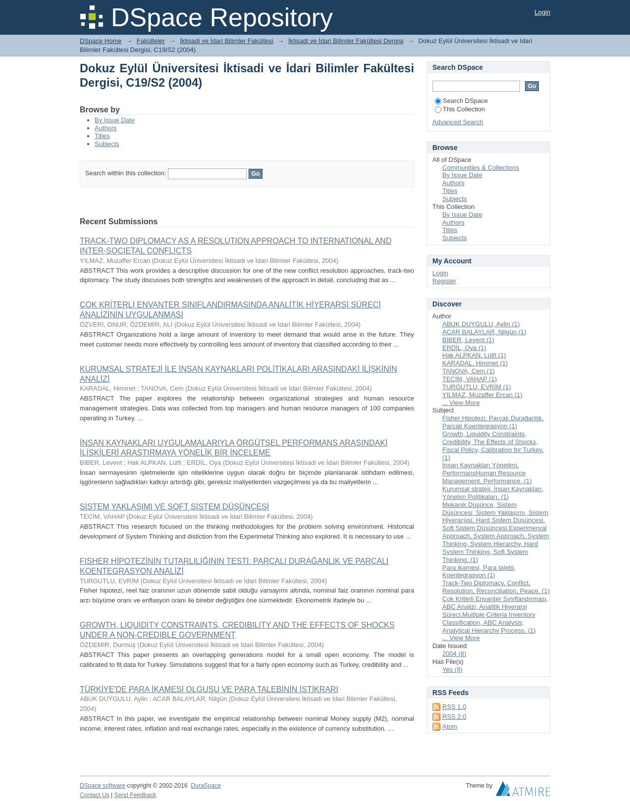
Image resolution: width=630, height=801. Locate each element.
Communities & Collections (480, 167)
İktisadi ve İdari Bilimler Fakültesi (226, 41)
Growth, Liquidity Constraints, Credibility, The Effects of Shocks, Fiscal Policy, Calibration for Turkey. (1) (493, 445)
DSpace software (102, 785)
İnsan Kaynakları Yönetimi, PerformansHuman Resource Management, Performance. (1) (487, 473)
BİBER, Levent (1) (468, 340)
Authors (106, 128)
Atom (449, 726)
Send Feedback (135, 795)
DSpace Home (101, 41)
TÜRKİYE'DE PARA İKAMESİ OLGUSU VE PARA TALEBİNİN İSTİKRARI (209, 689)
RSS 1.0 (454, 706)
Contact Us (94, 795)
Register (444, 281)
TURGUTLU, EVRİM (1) (476, 387)
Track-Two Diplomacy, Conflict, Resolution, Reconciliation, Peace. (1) (496, 587)
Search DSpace (461, 100)
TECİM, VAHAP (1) (469, 379)
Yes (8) (452, 669)
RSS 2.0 (454, 716)
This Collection (460, 109)
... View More (461, 402)
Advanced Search (457, 122)
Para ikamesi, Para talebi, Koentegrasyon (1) (479, 571)
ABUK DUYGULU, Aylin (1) (481, 324)
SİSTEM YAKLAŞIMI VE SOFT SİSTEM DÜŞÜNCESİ (174, 506)
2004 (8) (454, 653)
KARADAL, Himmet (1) (475, 363)
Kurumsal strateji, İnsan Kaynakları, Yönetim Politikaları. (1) (492, 493)
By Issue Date (115, 120)
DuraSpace (205, 785)
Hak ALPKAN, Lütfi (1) (474, 355)
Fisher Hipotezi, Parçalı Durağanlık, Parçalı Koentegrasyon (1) (492, 422)
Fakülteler (151, 41)
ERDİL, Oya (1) (464, 347)
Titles (102, 136)
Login (542, 12)
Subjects (107, 144)
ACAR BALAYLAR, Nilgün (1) (484, 332)
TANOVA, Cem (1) (468, 371)
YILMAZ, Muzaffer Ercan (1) (482, 395)
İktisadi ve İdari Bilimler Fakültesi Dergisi (346, 41)
